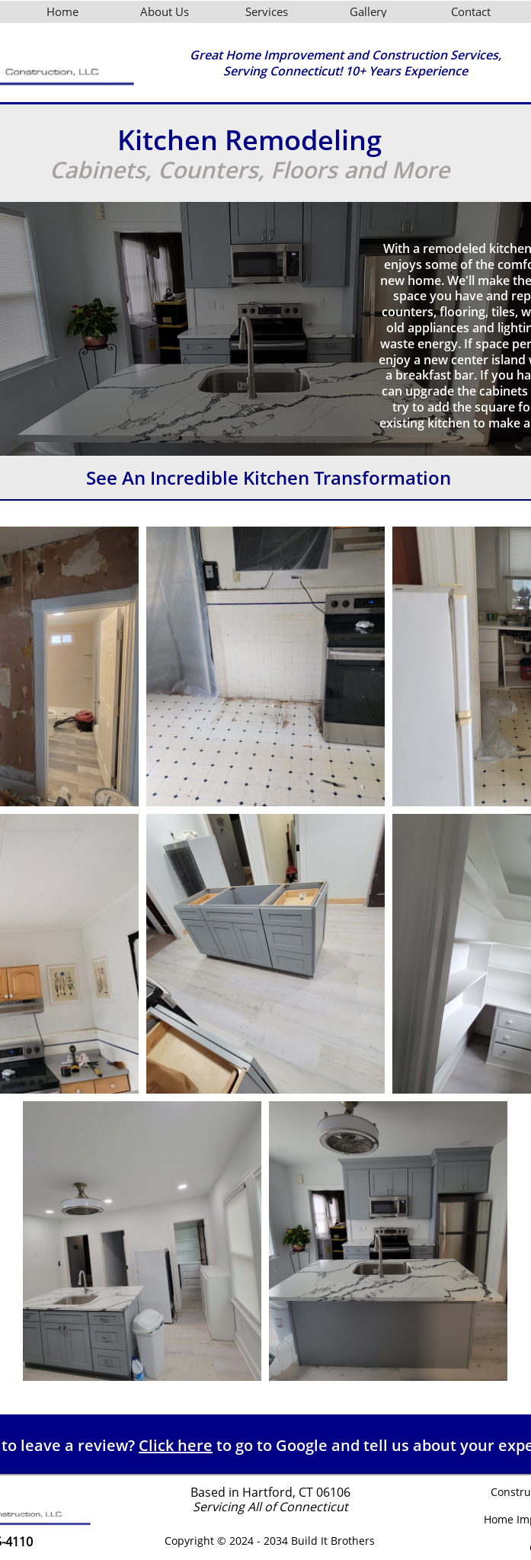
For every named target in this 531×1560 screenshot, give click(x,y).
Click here (176, 1445)
